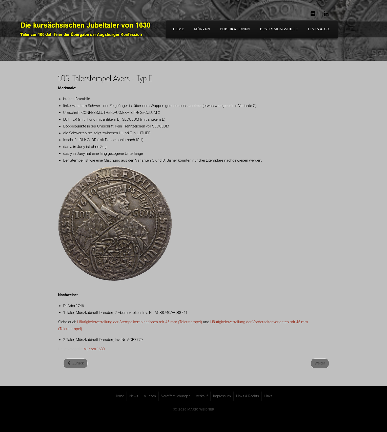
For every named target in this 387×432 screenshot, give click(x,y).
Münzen (202, 29)
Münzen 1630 (94, 349)
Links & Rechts (247, 396)
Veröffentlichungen (176, 396)
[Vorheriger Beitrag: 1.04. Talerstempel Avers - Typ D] (75, 363)
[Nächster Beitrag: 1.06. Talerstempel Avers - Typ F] (320, 363)
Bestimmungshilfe (279, 29)
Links (268, 396)
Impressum (222, 396)
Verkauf (202, 396)
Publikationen (235, 29)
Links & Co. (319, 29)
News (133, 396)
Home (119, 396)
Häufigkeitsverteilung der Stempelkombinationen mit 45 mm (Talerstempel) (139, 322)
